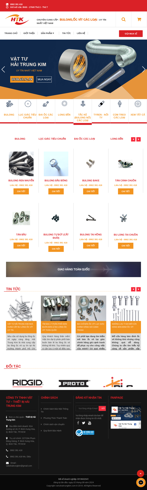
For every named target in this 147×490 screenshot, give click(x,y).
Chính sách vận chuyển (54, 424)
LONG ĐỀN (117, 138)
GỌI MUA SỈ (131, 33)
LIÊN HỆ (81, 33)
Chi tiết (21, 191)
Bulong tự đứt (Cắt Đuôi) (55, 236)
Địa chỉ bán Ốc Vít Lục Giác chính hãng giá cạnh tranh (90, 327)
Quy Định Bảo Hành (52, 431)
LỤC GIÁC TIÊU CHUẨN (52, 138)
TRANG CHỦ (10, 33)
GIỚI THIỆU (29, 33)
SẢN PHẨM (47, 33)
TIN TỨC (66, 33)
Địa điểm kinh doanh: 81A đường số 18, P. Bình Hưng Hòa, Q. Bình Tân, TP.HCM (20, 429)
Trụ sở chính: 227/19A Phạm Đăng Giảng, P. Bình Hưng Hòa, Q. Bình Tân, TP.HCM (20, 441)
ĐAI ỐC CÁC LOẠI (84, 138)
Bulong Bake (90, 180)
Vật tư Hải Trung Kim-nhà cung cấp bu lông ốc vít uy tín (20, 327)
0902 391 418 (16, 4)
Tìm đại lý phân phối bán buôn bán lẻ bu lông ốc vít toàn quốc (54, 327)
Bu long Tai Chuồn (126, 235)
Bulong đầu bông (56, 180)
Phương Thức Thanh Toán (55, 418)
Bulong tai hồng (91, 234)
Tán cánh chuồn (125, 180)
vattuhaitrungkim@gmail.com (19, 466)
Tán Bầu (21, 234)
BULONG (20, 138)
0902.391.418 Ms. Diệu (20, 456)
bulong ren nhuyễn (21, 180)
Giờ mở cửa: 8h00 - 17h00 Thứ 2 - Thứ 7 (29, 7)
